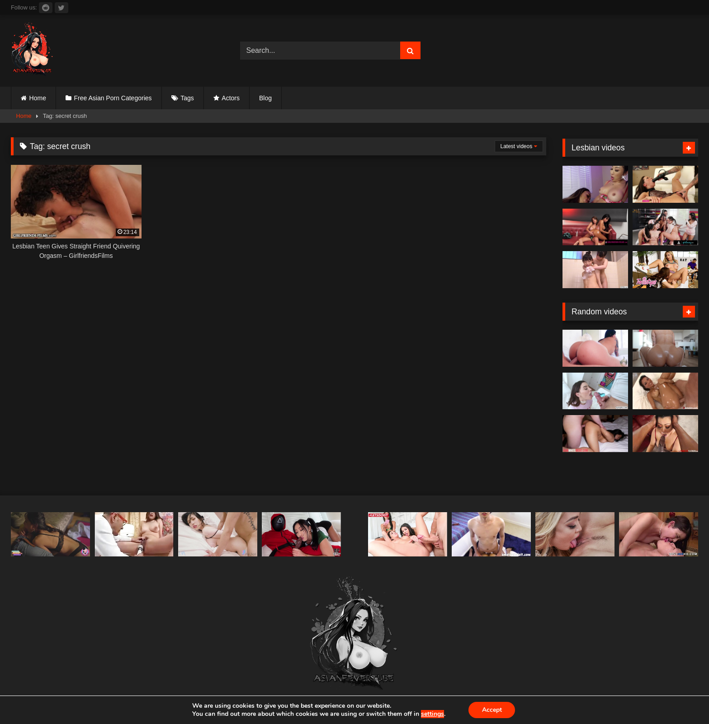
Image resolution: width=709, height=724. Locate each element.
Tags (187, 98)
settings (432, 714)
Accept (492, 709)
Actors (231, 98)
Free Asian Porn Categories (113, 98)
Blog (265, 98)
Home (37, 98)
